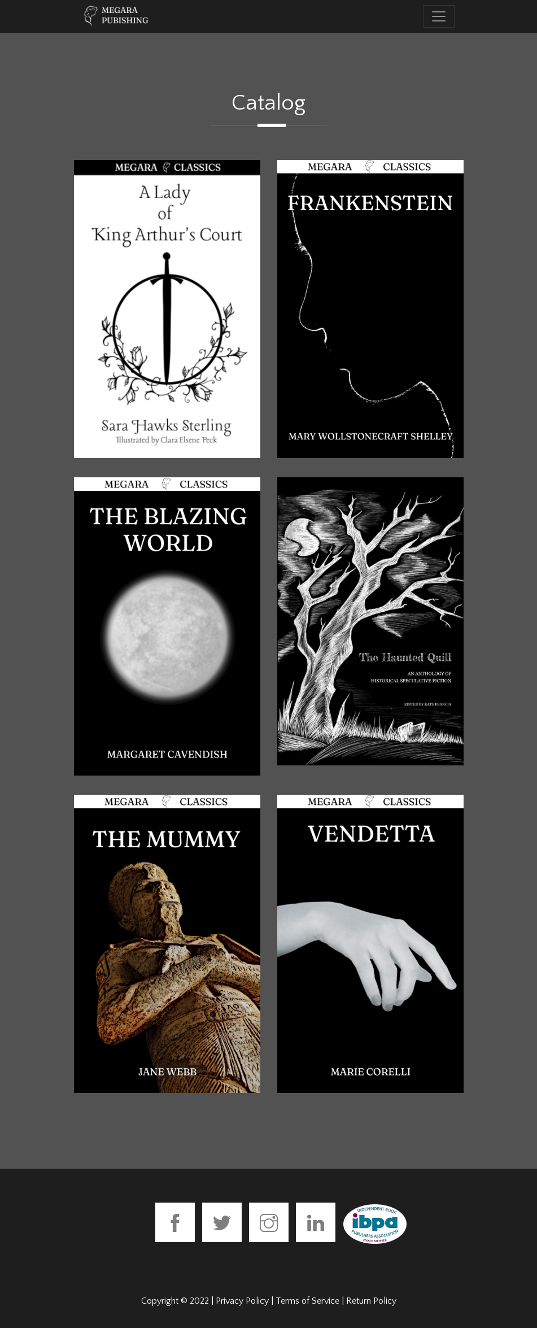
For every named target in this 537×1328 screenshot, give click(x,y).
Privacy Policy (242, 1301)
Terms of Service (307, 1301)
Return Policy (371, 1301)
